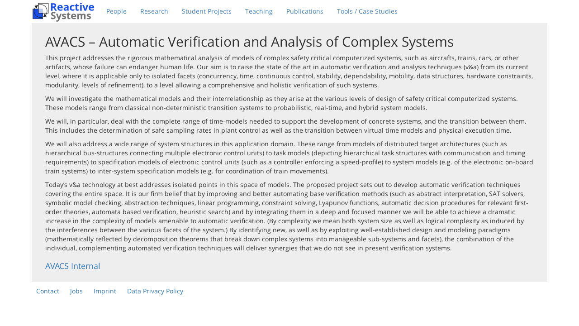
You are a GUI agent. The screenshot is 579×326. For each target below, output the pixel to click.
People (116, 11)
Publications (304, 11)
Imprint (105, 291)
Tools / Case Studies (367, 11)
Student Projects (207, 11)
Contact (47, 291)
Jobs (76, 291)
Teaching (259, 11)
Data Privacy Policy (155, 291)
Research (154, 11)
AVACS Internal (72, 265)
